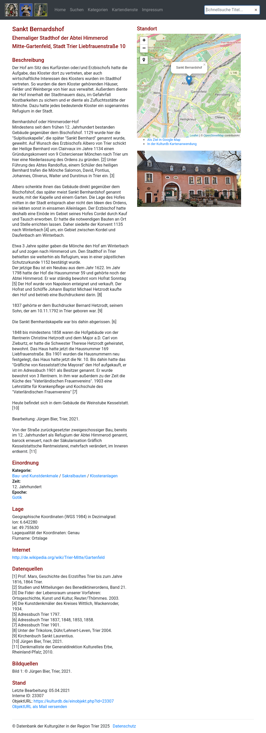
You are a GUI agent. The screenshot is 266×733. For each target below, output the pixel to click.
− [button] (144, 48)
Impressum (152, 9)
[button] (256, 10)
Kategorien (98, 9)
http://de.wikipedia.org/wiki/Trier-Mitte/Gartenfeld (58, 557)
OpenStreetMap (214, 135)
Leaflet (194, 135)
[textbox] (232, 10)
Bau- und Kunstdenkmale (35, 475)
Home (60, 9)
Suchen (77, 9)
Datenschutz (124, 726)
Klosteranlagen (104, 475)
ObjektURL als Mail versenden (39, 706)
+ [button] (144, 41)
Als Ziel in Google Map (163, 140)
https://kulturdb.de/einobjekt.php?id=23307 (74, 701)
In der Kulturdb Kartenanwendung (172, 144)
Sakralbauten (74, 475)
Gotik (17, 497)
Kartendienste (125, 9)
